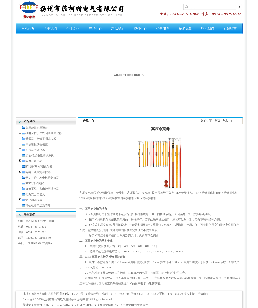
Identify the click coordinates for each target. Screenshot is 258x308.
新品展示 (117, 28)
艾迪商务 (203, 293)
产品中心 (95, 28)
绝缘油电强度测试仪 (135, 305)
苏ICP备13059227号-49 (73, 293)
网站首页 (27, 28)
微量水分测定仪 (43, 305)
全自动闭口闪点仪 (85, 305)
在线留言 (230, 28)
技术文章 (185, 28)
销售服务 (162, 28)
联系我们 (207, 28)
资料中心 (140, 28)
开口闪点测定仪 (63, 305)
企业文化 (72, 28)
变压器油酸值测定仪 (109, 305)
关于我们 (50, 28)
